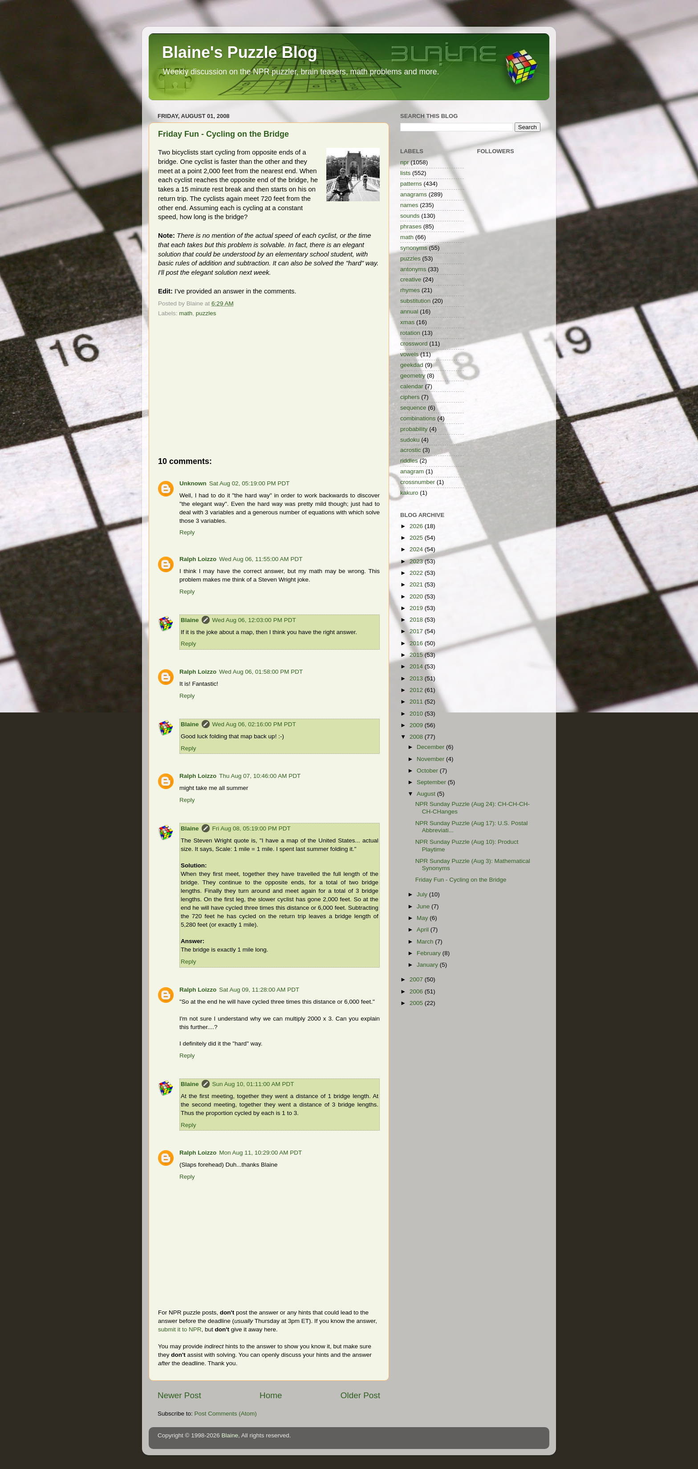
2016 (417, 643)
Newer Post (179, 1395)
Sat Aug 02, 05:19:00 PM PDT (249, 483)
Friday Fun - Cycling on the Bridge (223, 134)
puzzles (206, 313)
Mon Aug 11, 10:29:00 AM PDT (260, 1152)
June (424, 906)
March (426, 941)
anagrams (413, 194)
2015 (417, 654)
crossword (414, 343)
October (428, 770)
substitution (415, 300)
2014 (417, 666)
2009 (417, 725)
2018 (417, 619)
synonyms (413, 247)
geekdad (411, 365)
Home (271, 1395)
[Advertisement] (269, 386)
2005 (417, 1003)
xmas (407, 322)
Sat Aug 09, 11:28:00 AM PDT (259, 989)
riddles (409, 460)
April (423, 929)
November (431, 759)
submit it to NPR (180, 1329)
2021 (417, 584)
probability (414, 429)
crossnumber (417, 482)
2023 (417, 561)
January (428, 964)
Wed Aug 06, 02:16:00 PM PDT (254, 724)
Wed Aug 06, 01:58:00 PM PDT (261, 671)
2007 (417, 979)
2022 (417, 573)
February (429, 953)
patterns (411, 183)
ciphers (410, 397)
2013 (417, 678)
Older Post (360, 1395)
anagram (412, 471)
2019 (417, 608)
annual (409, 311)
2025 (417, 537)
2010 (417, 713)
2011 (417, 701)
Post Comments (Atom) (226, 1413)
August (427, 793)
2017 (417, 631)
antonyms (413, 269)
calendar (411, 386)
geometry (412, 375)
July (423, 894)
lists (405, 173)
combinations (418, 418)
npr (404, 162)
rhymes (410, 290)
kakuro (409, 492)
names (409, 205)
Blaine (190, 620)
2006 (417, 991)
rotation (410, 333)
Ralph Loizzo (197, 559)
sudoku (410, 439)
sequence (413, 407)
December (431, 747)
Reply (187, 532)
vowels (409, 354)
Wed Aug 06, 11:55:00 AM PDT (260, 559)
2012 (417, 690)
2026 (417, 526)
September (432, 782)
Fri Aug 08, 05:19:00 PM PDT (251, 828)
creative (410, 279)
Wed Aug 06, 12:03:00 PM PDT (254, 620)
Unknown (193, 483)
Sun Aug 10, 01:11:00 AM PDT (253, 1084)
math (185, 313)
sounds (410, 215)
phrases (411, 226)
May (423, 918)
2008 (417, 736)
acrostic (410, 450)
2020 (417, 596)
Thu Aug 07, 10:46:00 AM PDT (259, 776)
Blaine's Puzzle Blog (239, 52)
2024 (417, 549)
